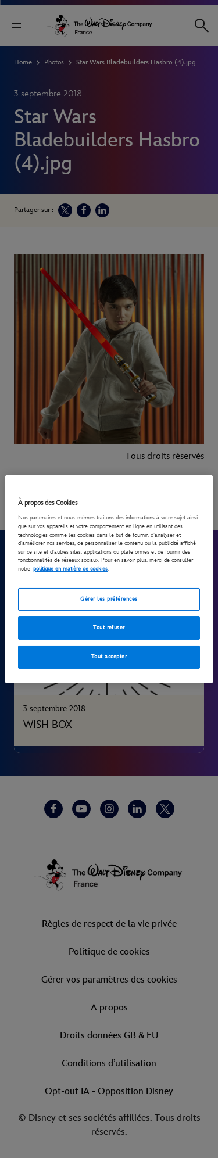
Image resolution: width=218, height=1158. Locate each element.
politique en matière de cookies (70, 568)
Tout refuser (109, 627)
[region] (108, 579)
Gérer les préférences (108, 599)
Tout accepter (109, 656)
